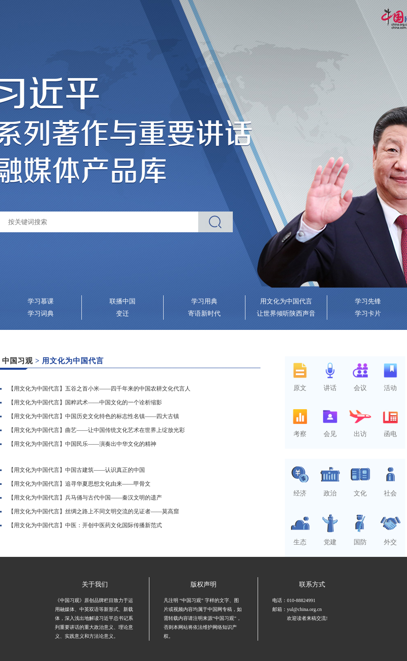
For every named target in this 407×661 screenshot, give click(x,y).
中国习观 (17, 361)
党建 (330, 538)
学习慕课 (41, 301)
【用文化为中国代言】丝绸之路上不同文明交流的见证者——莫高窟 (93, 511)
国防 (360, 538)
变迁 (122, 313)
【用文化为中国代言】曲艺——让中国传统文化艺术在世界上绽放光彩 (96, 430)
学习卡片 (368, 313)
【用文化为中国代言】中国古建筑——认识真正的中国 (76, 470)
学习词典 (41, 313)
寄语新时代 (204, 313)
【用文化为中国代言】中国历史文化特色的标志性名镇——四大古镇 (93, 416)
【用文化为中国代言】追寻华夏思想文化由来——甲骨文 (79, 484)
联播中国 (122, 301)
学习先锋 (368, 301)
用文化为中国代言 (286, 301)
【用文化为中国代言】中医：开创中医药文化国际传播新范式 (85, 525)
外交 (390, 538)
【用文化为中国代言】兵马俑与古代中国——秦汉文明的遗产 (85, 498)
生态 (300, 538)
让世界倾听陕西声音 (286, 313)
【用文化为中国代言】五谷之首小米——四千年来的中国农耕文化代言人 (99, 389)
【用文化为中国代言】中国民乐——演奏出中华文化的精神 (82, 444)
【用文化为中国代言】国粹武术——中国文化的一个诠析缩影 (85, 402)
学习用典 (204, 301)
